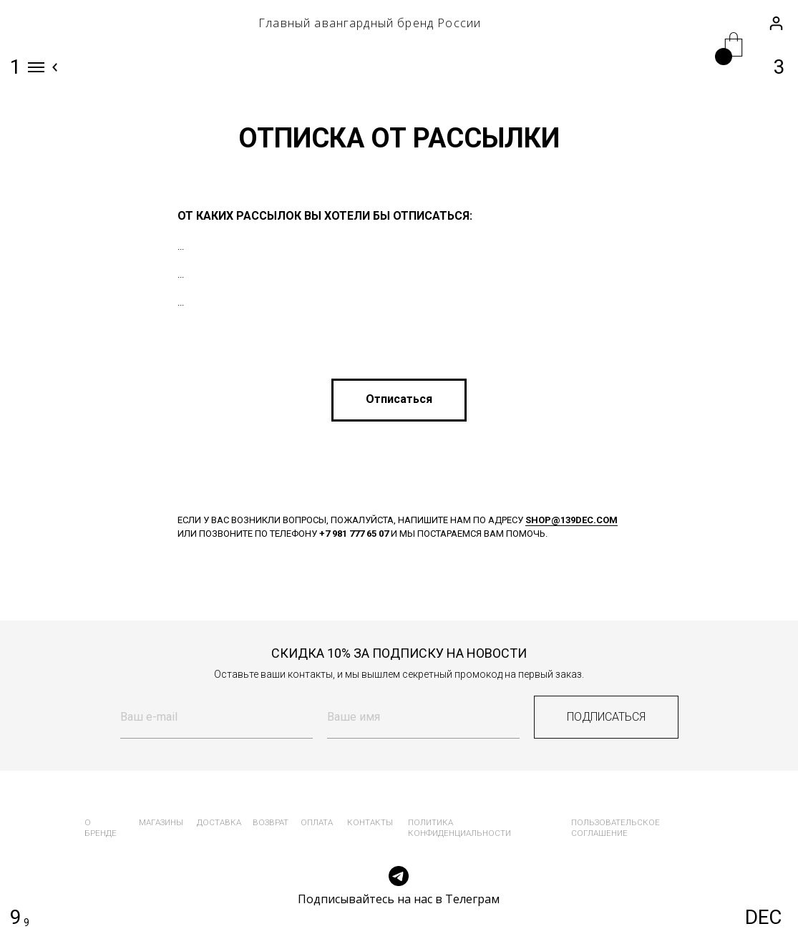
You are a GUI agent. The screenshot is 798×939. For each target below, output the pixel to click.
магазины (161, 822)
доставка (219, 822)
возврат (270, 822)
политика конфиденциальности (459, 827)
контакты (370, 822)
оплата (317, 822)
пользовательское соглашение (615, 827)
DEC (763, 917)
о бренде (100, 827)
